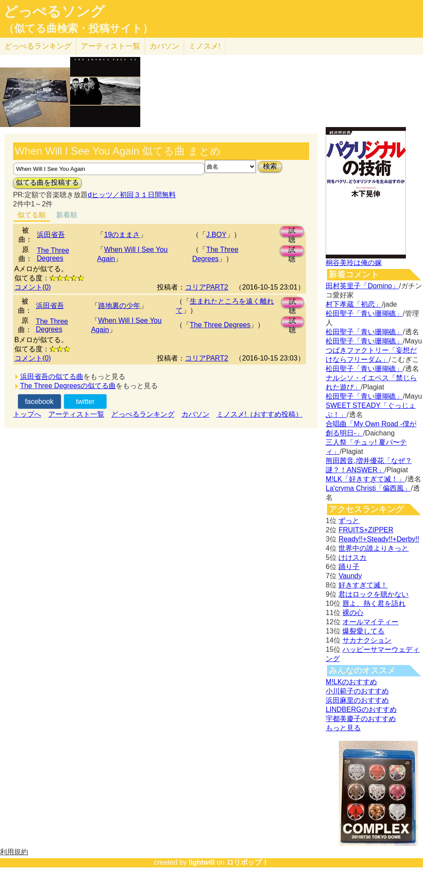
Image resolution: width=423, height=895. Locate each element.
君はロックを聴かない (373, 594)
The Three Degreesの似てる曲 (68, 385)
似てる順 (32, 215)
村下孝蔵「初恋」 (354, 304)
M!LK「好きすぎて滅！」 (365, 479)
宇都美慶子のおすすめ (361, 718)
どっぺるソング (54, 11)
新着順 (66, 215)
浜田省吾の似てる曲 (51, 376)
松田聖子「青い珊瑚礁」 (364, 313)
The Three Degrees (53, 254)
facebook (39, 401)
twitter (85, 401)
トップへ (27, 414)
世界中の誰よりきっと (373, 548)
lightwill (201, 862)
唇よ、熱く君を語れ (373, 603)
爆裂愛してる (363, 631)
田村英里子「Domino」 (362, 286)
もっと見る (343, 728)
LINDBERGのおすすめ (361, 709)
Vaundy (350, 576)
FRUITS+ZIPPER (365, 530)
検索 (270, 166)
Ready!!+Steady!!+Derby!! (378, 539)
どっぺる (37, 46)
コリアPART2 (206, 287)
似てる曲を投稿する (47, 182)
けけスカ (352, 557)
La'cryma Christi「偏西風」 (368, 488)
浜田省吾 (51, 234)
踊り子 (348, 566)
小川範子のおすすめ (357, 691)
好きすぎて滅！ (362, 585)
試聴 (291, 232)
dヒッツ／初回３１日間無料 (132, 194)
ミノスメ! (204, 46)
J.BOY (216, 234)
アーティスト (110, 46)
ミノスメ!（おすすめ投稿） (259, 414)
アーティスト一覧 (76, 414)
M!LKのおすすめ (351, 682)
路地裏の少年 (119, 305)
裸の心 (352, 612)
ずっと (348, 520)
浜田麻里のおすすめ (357, 700)
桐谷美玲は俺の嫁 (354, 262)
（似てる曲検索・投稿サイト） (78, 28)
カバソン (164, 46)
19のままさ (122, 234)
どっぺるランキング (142, 414)
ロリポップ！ (248, 862)
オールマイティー (370, 622)
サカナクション (366, 640)
